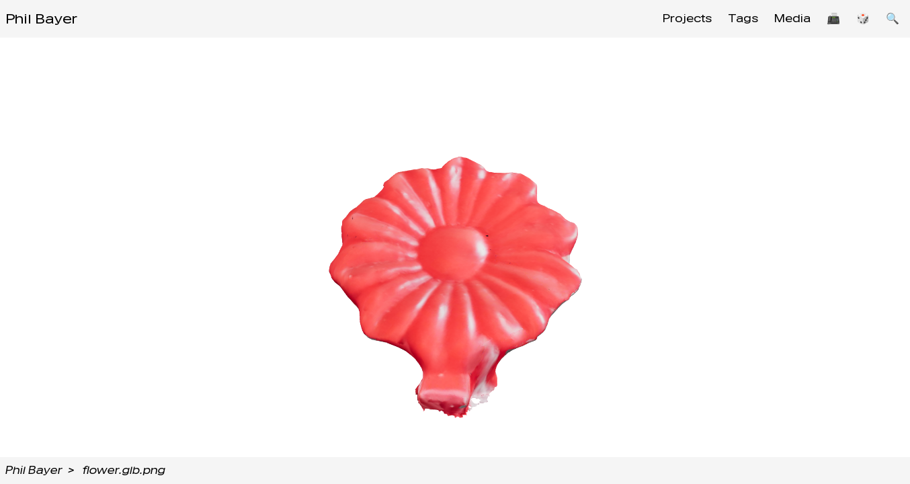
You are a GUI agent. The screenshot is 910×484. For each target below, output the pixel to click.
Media (792, 18)
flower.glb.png (124, 470)
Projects (687, 18)
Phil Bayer (41, 19)
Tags (743, 18)
